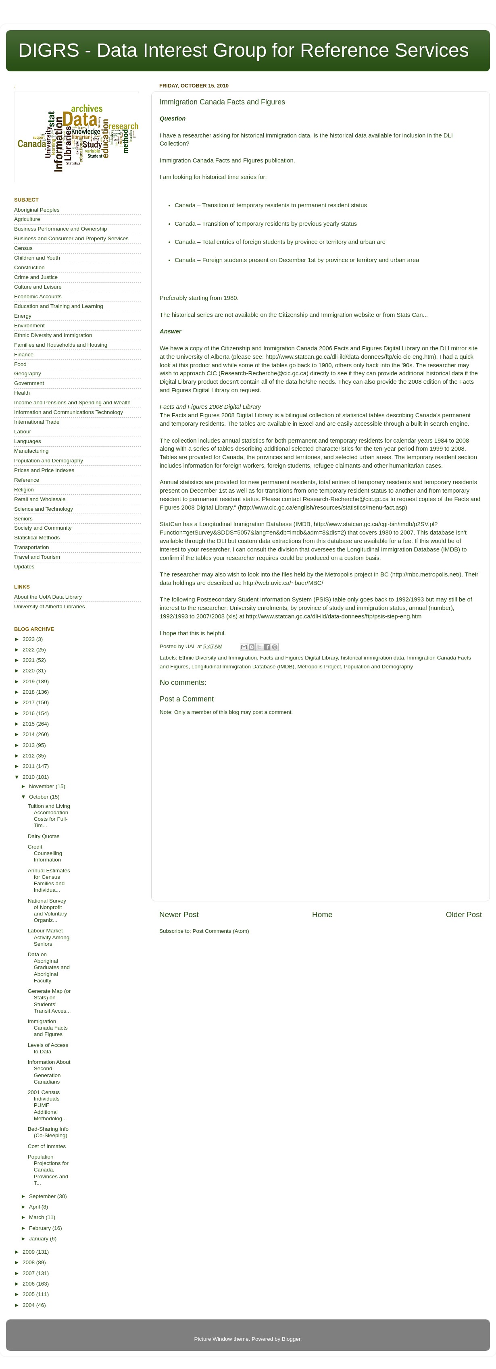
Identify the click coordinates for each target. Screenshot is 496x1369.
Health (22, 393)
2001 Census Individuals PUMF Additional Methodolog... (47, 1105)
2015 (29, 724)
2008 (29, 1262)
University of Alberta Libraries (49, 606)
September (43, 1196)
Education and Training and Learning (58, 306)
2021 (29, 660)
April (35, 1207)
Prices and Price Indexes (44, 470)
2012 (29, 756)
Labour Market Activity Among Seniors (49, 937)
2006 (29, 1284)
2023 (29, 639)
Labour (22, 432)
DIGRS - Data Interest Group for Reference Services (243, 50)
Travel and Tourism (37, 557)
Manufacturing (31, 451)
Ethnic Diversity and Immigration (218, 658)
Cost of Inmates (47, 1146)
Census (23, 248)
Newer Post (179, 914)
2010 (29, 777)
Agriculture (27, 219)
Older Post (464, 914)
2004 (29, 1305)
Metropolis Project (319, 667)
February (40, 1228)
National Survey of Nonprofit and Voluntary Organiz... (47, 911)
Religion (24, 490)
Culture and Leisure (38, 287)
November (42, 786)
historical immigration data (372, 658)
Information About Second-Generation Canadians (49, 1072)
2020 (29, 671)
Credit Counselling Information (45, 853)
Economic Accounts (38, 296)
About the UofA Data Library (48, 597)
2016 (29, 713)
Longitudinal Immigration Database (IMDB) (243, 667)
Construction (29, 267)
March (37, 1217)
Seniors (23, 519)
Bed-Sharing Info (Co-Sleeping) (48, 1132)
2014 (29, 734)
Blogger (291, 1339)
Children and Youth (37, 258)
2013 (29, 745)
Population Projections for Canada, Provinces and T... (48, 1170)
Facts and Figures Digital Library (299, 658)
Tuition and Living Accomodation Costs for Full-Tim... (49, 816)
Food (20, 364)
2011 (29, 766)
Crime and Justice (36, 277)
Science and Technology (43, 509)
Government (29, 383)
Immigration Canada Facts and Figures (48, 1027)
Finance (23, 355)
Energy (22, 316)
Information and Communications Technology (68, 412)
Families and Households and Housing (60, 345)
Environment (29, 325)
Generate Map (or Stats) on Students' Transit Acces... (49, 1001)
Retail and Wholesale (40, 499)
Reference (26, 480)
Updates (24, 567)
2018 (29, 692)
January (39, 1239)
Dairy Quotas (44, 836)
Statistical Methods (37, 538)
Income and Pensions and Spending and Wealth (72, 402)
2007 (29, 1273)
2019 (29, 681)
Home (322, 914)
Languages (27, 441)
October (39, 797)
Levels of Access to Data (48, 1048)
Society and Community (43, 528)
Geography (27, 373)
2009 (29, 1252)
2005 (29, 1294)
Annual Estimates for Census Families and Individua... (49, 880)
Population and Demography (378, 667)
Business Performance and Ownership (60, 229)
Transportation (31, 547)
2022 (29, 650)
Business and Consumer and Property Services (71, 238)
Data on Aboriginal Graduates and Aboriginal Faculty (49, 967)
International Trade (37, 422)
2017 (29, 702)
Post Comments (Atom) (221, 931)
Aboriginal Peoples (37, 210)
